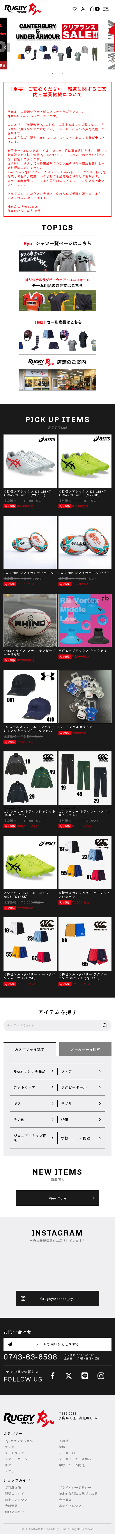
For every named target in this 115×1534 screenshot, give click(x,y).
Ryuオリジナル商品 (19, 1441)
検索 (105, 1025)
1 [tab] (53, 74)
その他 (64, 1441)
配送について (14, 1494)
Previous (5, 47)
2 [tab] (56, 74)
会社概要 (65, 1500)
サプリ (9, 1471)
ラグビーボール (16, 1459)
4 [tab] (63, 74)
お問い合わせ (14, 1512)
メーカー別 (67, 1453)
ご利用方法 (13, 1487)
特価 (62, 1447)
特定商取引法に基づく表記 (78, 1494)
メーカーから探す (85, 1049)
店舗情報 (11, 1506)
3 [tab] (59, 74)
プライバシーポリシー (75, 1487)
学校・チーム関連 (72, 1465)
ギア (8, 1465)
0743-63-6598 (30, 1357)
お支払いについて (18, 1500)
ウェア (9, 1447)
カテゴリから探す (29, 1049)
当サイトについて (72, 1506)
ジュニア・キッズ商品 (75, 1459)
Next (109, 47)
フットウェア (14, 1453)
